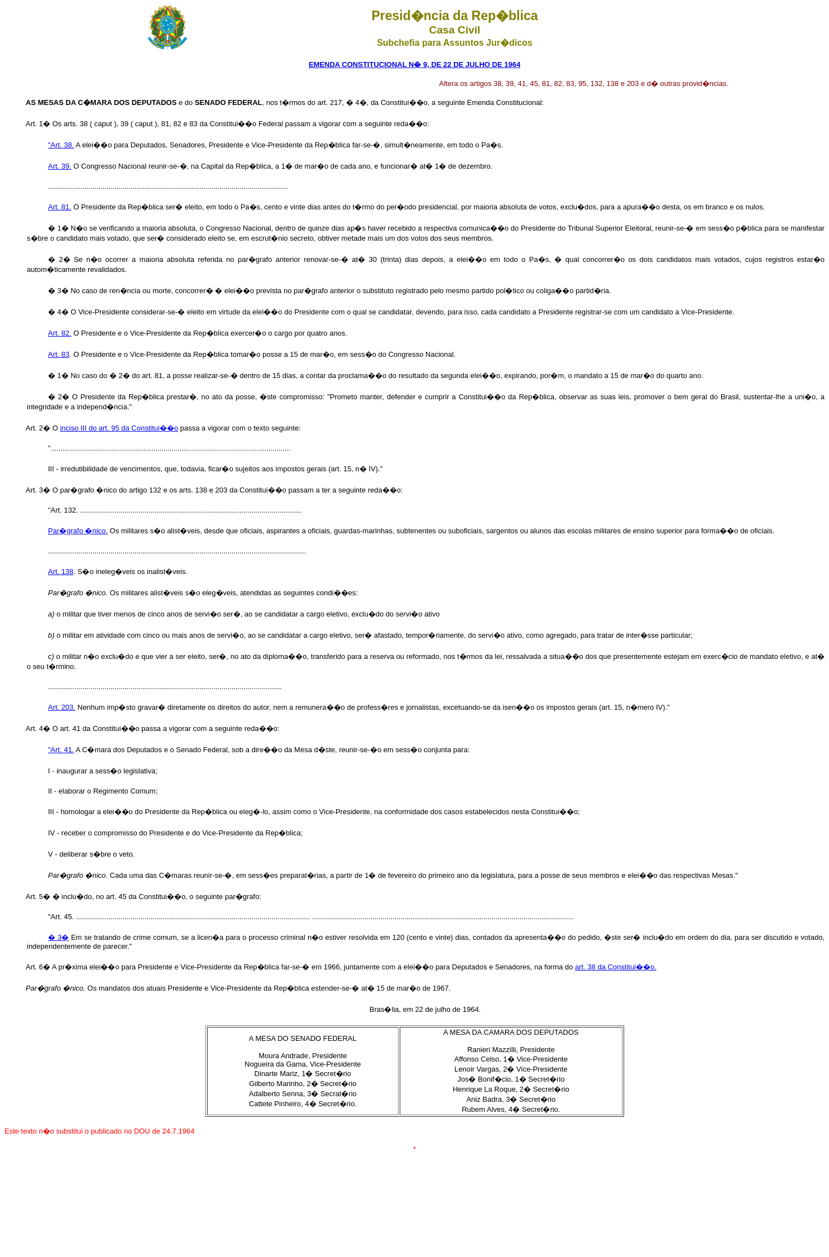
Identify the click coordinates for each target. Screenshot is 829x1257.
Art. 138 (61, 571)
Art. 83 (58, 354)
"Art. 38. (61, 145)
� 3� (58, 937)
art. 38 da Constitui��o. (616, 967)
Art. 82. (59, 333)
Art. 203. (61, 707)
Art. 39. (59, 166)
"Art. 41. (61, 749)
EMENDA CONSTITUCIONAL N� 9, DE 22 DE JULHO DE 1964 (414, 64)
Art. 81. (59, 207)
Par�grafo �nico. (78, 531)
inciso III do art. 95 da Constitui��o (119, 428)
